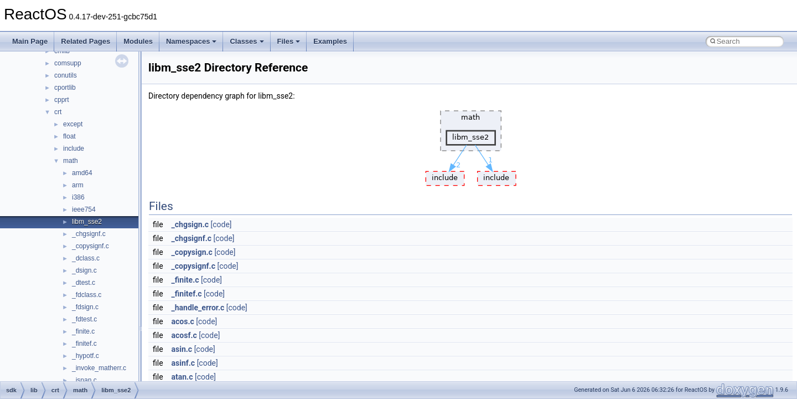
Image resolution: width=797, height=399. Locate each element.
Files (289, 41)
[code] (221, 224)
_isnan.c (84, 380)
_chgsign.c (190, 224)
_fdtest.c (84, 319)
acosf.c (184, 335)
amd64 (82, 173)
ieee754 (84, 209)
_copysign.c (192, 252)
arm (78, 185)
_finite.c (83, 331)
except (72, 124)
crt (57, 112)
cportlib (65, 87)
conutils (65, 75)
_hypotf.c (85, 356)
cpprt (61, 100)
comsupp (67, 63)
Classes (246, 41)
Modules (138, 41)
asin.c (182, 349)
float (69, 136)
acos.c (183, 321)
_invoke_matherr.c (99, 368)
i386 (78, 197)
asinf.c (183, 363)
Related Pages (85, 41)
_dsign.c (84, 270)
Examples (330, 41)
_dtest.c (83, 283)
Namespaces (191, 41)
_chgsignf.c (89, 234)
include (73, 148)
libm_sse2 (87, 222)
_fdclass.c (86, 295)
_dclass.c (86, 258)
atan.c (182, 376)
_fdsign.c (85, 307)
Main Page (30, 41)
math (70, 161)
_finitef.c (84, 343)
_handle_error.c (198, 307)
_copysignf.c (90, 246)
